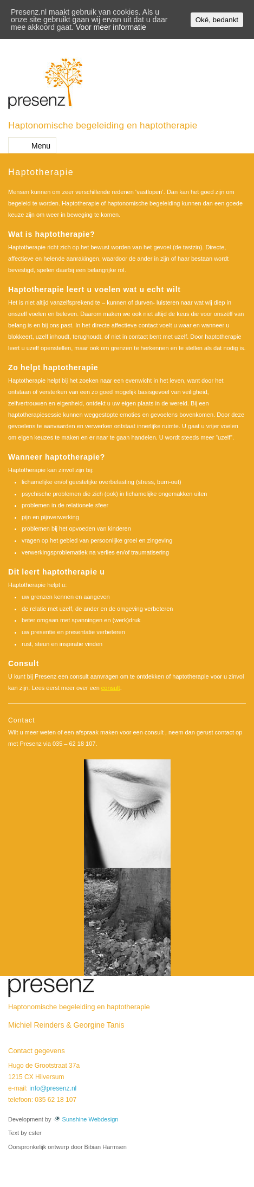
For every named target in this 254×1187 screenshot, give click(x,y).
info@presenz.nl (52, 1088)
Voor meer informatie (111, 27)
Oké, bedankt (217, 20)
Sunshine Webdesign (86, 1119)
